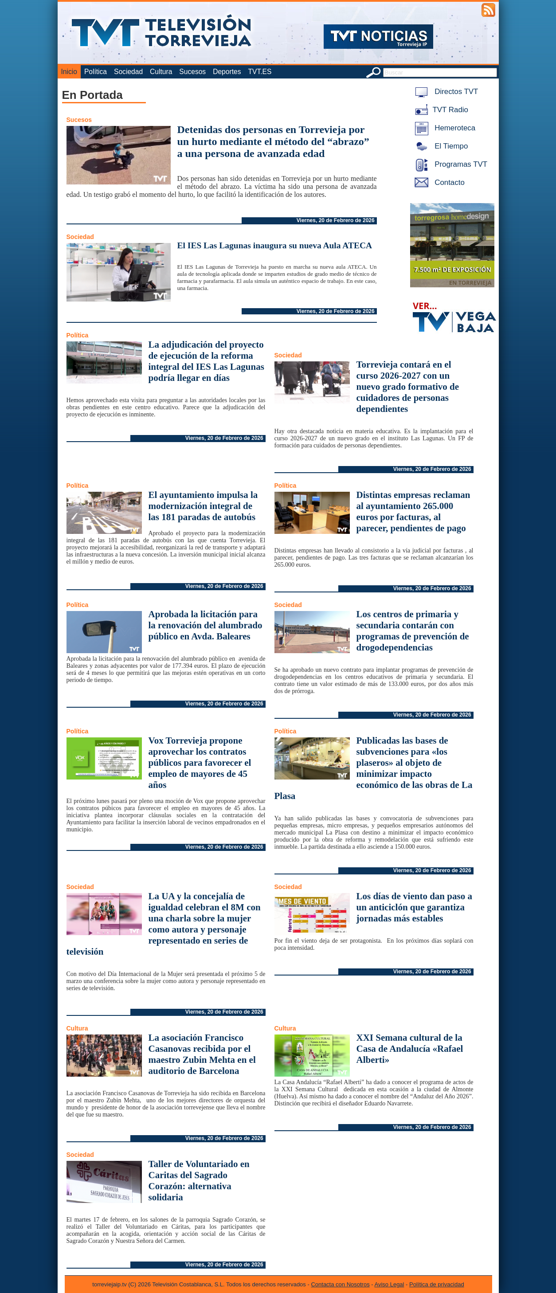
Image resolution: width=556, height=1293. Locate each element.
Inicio (69, 71)
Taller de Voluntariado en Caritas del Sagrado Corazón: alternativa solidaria (199, 1181)
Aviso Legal (389, 1284)
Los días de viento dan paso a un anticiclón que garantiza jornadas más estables (414, 907)
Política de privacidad (436, 1284)
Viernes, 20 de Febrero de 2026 (336, 220)
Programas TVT (449, 164)
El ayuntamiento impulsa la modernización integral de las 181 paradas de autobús (203, 506)
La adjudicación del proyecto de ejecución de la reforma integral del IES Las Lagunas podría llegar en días (206, 361)
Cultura (161, 71)
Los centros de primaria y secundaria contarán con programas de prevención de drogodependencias (412, 631)
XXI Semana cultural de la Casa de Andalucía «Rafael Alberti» (409, 1048)
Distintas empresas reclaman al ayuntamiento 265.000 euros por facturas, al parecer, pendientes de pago (413, 511)
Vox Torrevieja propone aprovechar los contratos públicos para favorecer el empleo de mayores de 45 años (200, 762)
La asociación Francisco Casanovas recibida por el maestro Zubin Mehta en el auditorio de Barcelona (202, 1054)
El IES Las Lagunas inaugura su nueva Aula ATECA (274, 245)
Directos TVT (444, 91)
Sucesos (192, 71)
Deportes (227, 71)
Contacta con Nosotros (340, 1284)
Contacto (438, 182)
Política (95, 71)
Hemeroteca (443, 128)
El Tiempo (439, 146)
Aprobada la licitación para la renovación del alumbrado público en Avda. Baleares (205, 625)
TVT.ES (259, 71)
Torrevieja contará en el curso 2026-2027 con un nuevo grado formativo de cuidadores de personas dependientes (407, 386)
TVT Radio (439, 110)
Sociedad (128, 71)
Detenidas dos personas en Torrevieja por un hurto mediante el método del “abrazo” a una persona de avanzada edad (273, 141)
